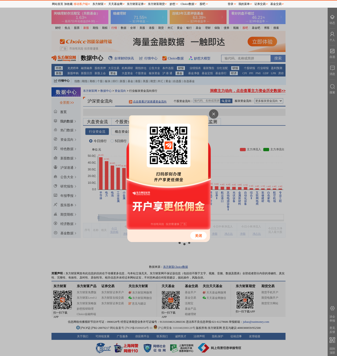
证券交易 (260, 4)
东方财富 (98, 4)
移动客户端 (81, 4)
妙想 (172, 4)
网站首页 (57, 4)
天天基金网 (115, 4)
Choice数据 (187, 4)
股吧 (202, 4)
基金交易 (276, 4)
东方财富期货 (156, 4)
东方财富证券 (135, 4)
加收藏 (68, 4)
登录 (230, 4)
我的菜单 (244, 4)
